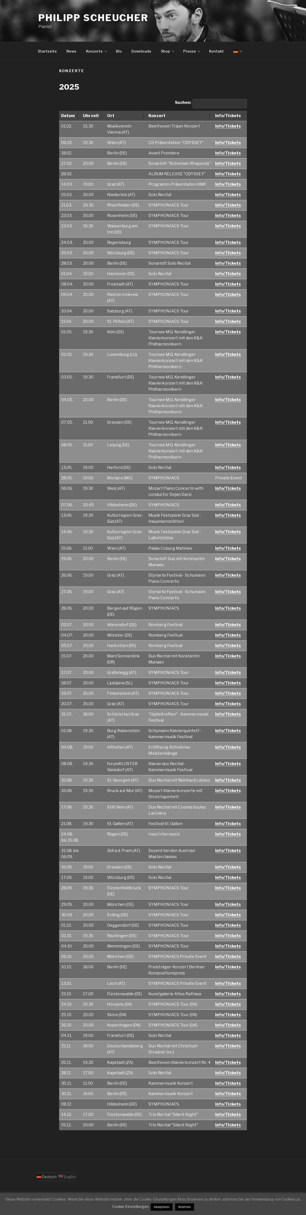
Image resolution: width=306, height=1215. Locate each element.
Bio (119, 51)
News (71, 51)
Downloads (141, 51)
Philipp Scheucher (93, 17)
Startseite (47, 51)
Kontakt (216, 51)
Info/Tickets (228, 126)
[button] (77, 116)
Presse (192, 51)
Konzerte (97, 51)
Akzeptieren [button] (161, 1207)
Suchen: (183, 102)
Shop (168, 51)
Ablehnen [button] (184, 1207)
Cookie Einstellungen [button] (130, 1206)
